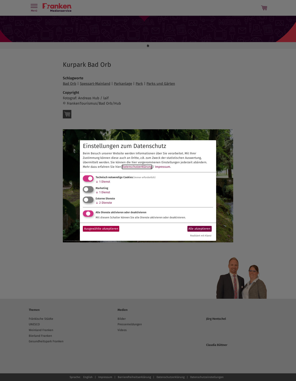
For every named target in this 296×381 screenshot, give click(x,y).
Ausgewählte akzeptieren (101, 228)
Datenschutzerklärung (137, 167)
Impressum (162, 167)
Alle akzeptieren (199, 228)
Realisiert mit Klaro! (200, 236)
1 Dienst (103, 181)
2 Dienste (104, 203)
